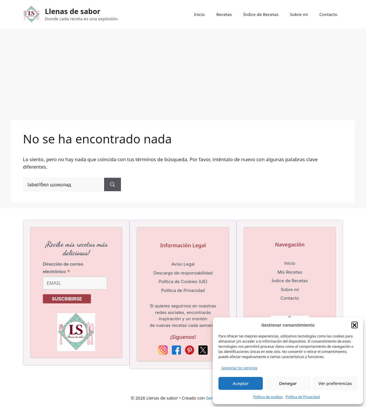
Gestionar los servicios (239, 367)
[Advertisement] (183, 71)
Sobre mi (299, 14)
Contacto (328, 14)
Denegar (288, 383)
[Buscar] (112, 184)
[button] (354, 325)
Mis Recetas (289, 272)
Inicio (199, 14)
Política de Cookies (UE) (183, 281)
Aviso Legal (182, 264)
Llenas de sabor (72, 11)
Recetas (224, 14)
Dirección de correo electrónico (63, 267)
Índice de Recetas (261, 14)
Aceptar (241, 383)
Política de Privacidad (303, 396)
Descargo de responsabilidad (183, 273)
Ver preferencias (335, 383)
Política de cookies (268, 396)
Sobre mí (290, 289)
